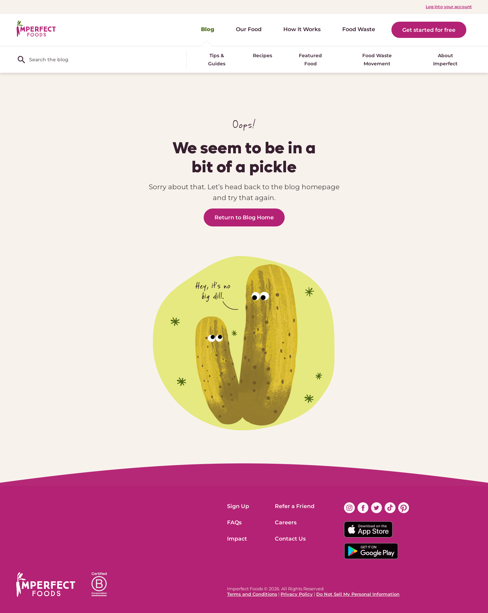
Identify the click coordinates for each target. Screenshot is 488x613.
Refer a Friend (294, 506)
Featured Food (310, 59)
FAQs (234, 522)
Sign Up (238, 506)
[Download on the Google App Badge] (376, 551)
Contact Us (290, 538)
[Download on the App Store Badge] (376, 529)
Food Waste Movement (377, 59)
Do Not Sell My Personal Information (358, 594)
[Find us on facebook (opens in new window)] (363, 507)
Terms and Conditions (252, 594)
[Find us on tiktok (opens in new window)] (390, 507)
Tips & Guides (216, 59)
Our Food (249, 29)
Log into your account (449, 6)
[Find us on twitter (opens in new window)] (376, 507)
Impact (237, 538)
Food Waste (358, 29)
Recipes (262, 55)
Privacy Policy (297, 594)
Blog (207, 29)
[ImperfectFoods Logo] (45, 584)
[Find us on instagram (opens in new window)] (349, 507)
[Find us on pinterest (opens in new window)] (403, 507)
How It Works (302, 29)
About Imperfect (445, 59)
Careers (286, 522)
